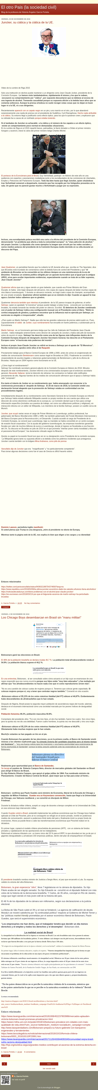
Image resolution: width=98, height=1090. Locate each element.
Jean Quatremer (8, 267)
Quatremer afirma (8, 287)
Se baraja (5, 768)
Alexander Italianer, (17, 373)
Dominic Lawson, (9, 527)
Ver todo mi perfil (18, 1080)
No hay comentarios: (32, 603)
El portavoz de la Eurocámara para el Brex (19, 176)
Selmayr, (5, 305)
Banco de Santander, (44, 766)
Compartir (5, 607)
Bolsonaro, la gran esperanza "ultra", (19, 887)
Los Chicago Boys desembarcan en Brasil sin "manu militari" (41, 617)
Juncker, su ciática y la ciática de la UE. (27, 22)
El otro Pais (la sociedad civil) (28, 7)
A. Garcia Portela (21, 1076)
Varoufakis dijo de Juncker (12, 449)
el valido (19, 323)
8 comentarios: (30, 1052)
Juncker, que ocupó (9, 413)
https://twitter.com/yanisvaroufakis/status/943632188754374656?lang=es (32, 587)
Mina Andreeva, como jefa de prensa (50, 441)
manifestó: (38, 527)
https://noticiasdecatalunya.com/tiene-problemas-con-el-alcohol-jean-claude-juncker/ (37, 592)
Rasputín (46, 348)
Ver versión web (49, 1069)
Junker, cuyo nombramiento (38, 323)
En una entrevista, (9, 679)
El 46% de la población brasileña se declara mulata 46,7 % (26, 660)
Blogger (57, 1088)
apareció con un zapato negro (27, 110)
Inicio (49, 1064)
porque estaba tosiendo (44, 118)
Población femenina (10, 714)
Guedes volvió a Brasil (18, 813)
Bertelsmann (28, 355)
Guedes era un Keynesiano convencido (47, 795)
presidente (7, 879)
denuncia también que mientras (24, 303)
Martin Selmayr (8, 330)
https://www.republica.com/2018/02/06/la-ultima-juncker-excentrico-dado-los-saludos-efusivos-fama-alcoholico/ (48, 589)
